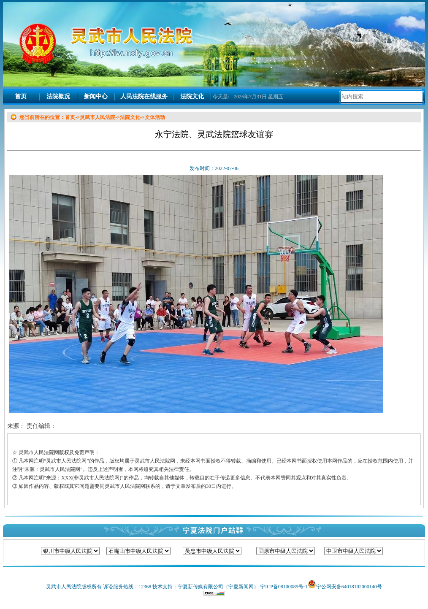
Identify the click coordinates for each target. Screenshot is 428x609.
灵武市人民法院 (97, 117)
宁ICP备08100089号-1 (284, 587)
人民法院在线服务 (144, 96)
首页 (21, 96)
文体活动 (155, 117)
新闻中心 (96, 96)
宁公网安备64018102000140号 (349, 587)
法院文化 (192, 96)
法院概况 (58, 96)
